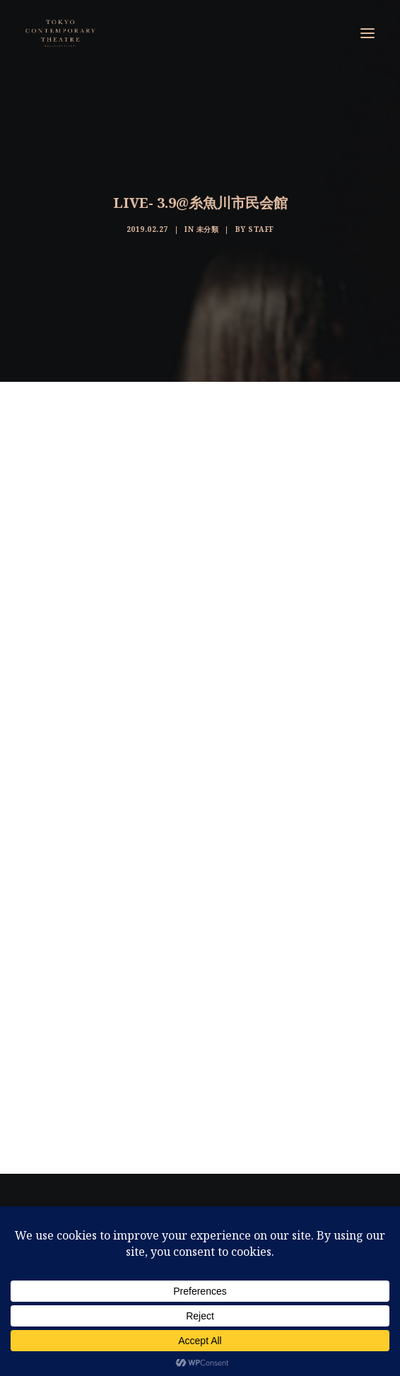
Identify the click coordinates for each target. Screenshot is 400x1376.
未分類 (207, 229)
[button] (367, 33)
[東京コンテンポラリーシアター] (61, 33)
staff (261, 229)
